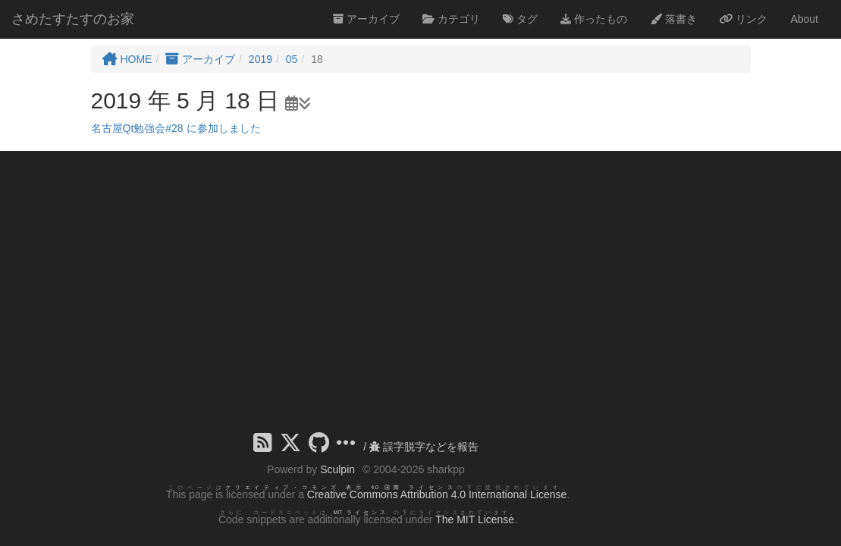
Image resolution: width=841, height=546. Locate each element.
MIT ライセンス (360, 512)
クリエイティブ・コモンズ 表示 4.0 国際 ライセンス (341, 487)
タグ (520, 19)
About (804, 19)
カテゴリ (451, 19)
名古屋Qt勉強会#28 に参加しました (176, 128)
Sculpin (337, 469)
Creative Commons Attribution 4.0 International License (436, 494)
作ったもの (593, 19)
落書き (673, 19)
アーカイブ (366, 19)
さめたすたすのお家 (72, 19)
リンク (744, 19)
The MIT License (474, 519)
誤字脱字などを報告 (424, 447)
